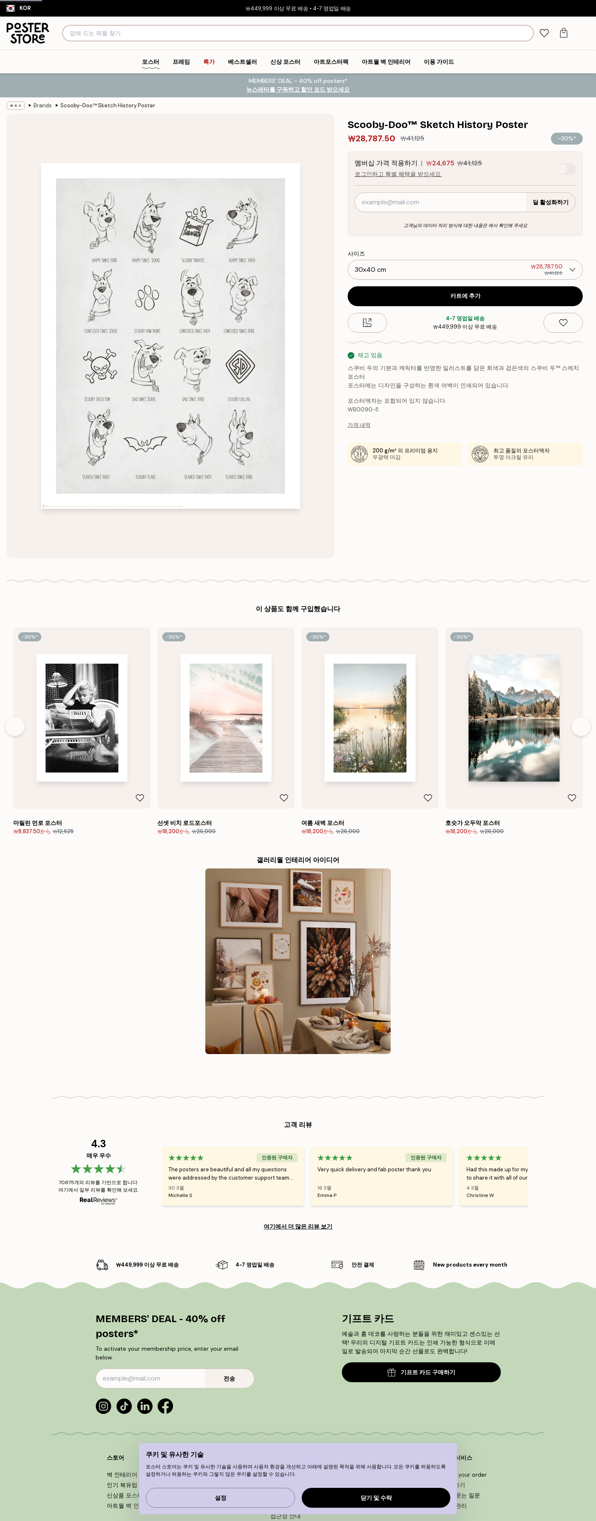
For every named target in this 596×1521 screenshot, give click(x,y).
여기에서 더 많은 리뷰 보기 (298, 1226)
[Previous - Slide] (15, 726)
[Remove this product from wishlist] (563, 323)
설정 (220, 1498)
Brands (43, 105)
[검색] (526, 33)
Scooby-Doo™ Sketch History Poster (107, 105)
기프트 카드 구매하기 (421, 1372)
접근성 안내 (285, 1516)
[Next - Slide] (581, 726)
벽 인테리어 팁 (126, 1474)
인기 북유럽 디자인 (131, 1485)
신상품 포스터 (125, 1495)
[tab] (544, 33)
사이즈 (356, 253)
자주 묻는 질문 (461, 1495)
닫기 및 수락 (376, 1498)
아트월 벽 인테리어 (131, 1505)
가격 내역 (359, 424)
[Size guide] (367, 323)
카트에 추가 (465, 296)
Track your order (464, 1474)
